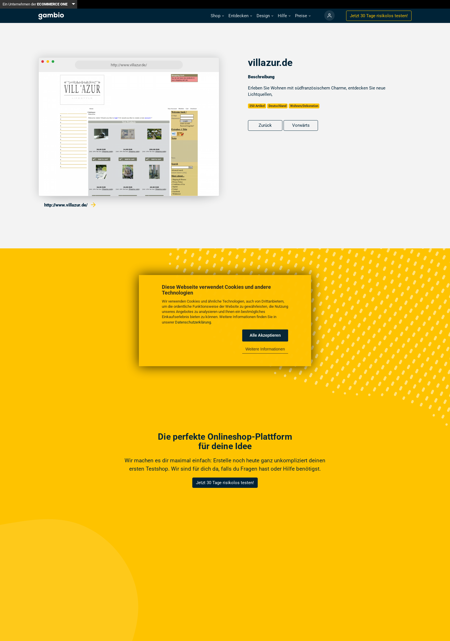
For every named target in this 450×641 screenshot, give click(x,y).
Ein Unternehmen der (35, 4)
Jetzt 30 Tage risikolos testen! (225, 482)
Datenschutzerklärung (193, 322)
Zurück (265, 125)
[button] (217, 16)
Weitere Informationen (265, 349)
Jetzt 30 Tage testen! (379, 15)
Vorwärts (301, 125)
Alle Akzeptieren (265, 335)
